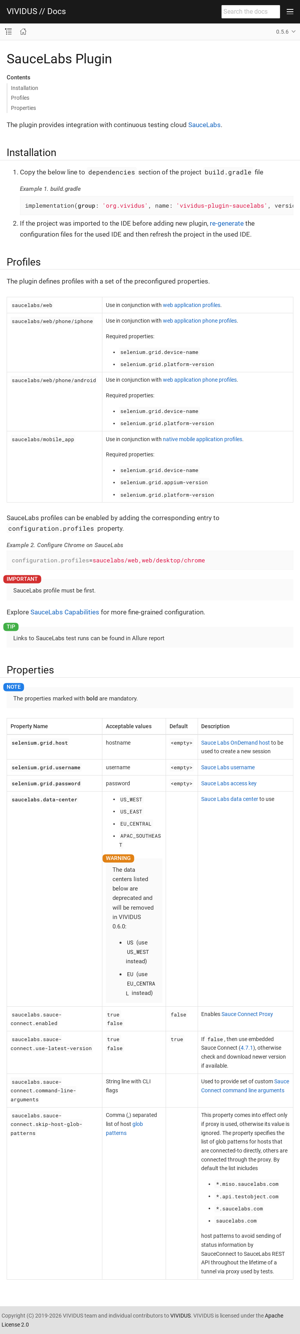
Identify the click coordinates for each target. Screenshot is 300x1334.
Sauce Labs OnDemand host (235, 743)
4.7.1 (247, 1048)
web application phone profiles (200, 321)
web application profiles (191, 305)
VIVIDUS (180, 1315)
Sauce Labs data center (229, 799)
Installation (24, 88)
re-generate (227, 223)
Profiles (20, 98)
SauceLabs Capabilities (64, 612)
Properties (23, 108)
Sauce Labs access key (229, 783)
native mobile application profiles (202, 439)
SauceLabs (204, 125)
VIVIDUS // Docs (36, 11)
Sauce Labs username (228, 767)
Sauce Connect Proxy (247, 1014)
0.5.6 (282, 32)
